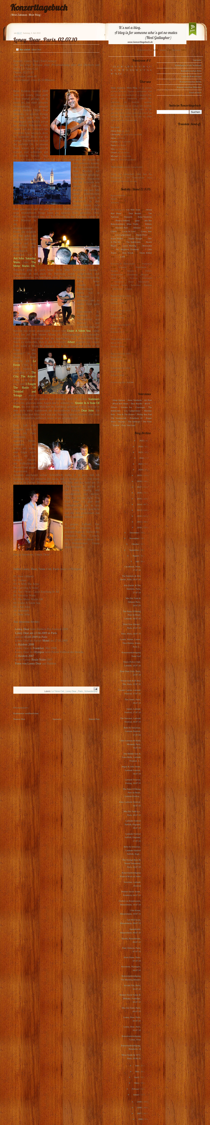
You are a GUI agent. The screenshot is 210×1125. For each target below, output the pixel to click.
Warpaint (128, 217)
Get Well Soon (133, 209)
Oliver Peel (116, 131)
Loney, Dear (22, 629)
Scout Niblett (117, 238)
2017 (139, 487)
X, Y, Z (118, 73)
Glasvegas (140, 407)
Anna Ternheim (145, 217)
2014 (139, 504)
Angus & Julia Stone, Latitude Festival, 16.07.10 (131, 770)
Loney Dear (71, 691)
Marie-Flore (141, 235)
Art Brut (148, 400)
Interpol (136, 227)
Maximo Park (121, 227)
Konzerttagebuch (38, 7)
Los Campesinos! (123, 235)
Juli (138, 561)
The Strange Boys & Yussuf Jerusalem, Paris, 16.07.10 (131, 863)
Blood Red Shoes (120, 403)
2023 (140, 452)
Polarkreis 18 (136, 418)
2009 (139, 1101)
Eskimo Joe (126, 407)
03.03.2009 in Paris (35, 636)
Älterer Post (94, 719)
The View (147, 421)
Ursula (114, 152)
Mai (137, 1071)
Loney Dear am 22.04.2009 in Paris (36, 633)
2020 (140, 469)
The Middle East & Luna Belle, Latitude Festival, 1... (131, 757)
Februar (135, 1089)
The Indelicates (133, 242)
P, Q (132, 70)
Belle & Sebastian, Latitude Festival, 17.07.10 (132, 731)
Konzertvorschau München (189, 87)
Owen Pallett (146, 253)
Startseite (57, 719)
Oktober (135, 544)
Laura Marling (129, 245)
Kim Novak (128, 253)
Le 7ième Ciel (58, 691)
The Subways (134, 421)
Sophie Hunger (135, 238)
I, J (148, 66)
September (134, 550)
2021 (140, 464)
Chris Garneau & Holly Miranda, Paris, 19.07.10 (130, 744)
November (134, 538)
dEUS (147, 403)
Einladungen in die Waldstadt (188, 65)
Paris (80, 691)
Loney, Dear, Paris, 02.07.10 (45, 39)
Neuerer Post (19, 719)
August (136, 555)
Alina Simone (118, 400)
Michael (114, 156)
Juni (137, 1065)
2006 (140, 1119)
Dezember (134, 532)
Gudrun (114, 141)
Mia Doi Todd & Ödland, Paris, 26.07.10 (133, 602)
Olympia (39, 652)
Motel (45, 640)
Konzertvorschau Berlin (190, 81)
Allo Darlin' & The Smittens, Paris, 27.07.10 (132, 589)
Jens (113, 149)
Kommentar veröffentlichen (25, 713)
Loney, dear (146, 231)
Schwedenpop (90, 691)
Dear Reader (135, 213)
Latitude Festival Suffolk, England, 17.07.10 (133, 837)
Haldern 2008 (26, 644)
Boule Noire (38, 659)
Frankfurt (38, 648)
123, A (116, 66)
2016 (139, 492)
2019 (139, 475)
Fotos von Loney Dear (28, 663)
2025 (141, 440)
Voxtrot (115, 425)
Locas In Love (128, 231)
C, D (127, 66)
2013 (139, 510)
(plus (137, 220)
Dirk (113, 159)
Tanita (113, 145)
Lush (122, 256)
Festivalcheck (195, 92)
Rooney (121, 421)
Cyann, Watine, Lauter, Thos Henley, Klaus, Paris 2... (130, 643)
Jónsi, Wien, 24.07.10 (131, 633)
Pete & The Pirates (126, 414)
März (136, 1083)
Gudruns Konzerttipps (191, 76)
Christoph (115, 134)
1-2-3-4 (130, 382)
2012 (139, 516)
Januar (136, 1094)
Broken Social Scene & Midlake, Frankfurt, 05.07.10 (130, 998)
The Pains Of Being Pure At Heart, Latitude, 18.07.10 (132, 615)
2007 (139, 1113)
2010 (139, 527)
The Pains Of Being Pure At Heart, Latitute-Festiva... (132, 792)
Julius (113, 138)
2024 (140, 446)
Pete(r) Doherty (122, 220)
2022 (141, 458)
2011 (139, 521)
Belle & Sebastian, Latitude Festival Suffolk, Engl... (132, 850)
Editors (148, 224)
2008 (139, 1107)
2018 (139, 481)
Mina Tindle (132, 224)
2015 (139, 498)
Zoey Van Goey (128, 425)
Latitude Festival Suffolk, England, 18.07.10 (133, 824)
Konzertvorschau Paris (191, 71)
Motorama (147, 245)
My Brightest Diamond (127, 249)
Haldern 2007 (26, 655)
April (136, 1077)
